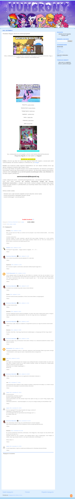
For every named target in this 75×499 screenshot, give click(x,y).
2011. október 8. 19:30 (16, 330)
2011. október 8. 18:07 (24, 321)
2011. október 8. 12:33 (24, 303)
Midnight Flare (60, 52)
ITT (33, 219)
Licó (7, 358)
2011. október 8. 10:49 (16, 230)
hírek (8, 224)
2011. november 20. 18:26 (15, 408)
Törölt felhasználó (10, 273)
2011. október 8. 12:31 (15, 294)
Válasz (7, 243)
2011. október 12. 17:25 (18, 348)
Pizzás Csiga (60, 47)
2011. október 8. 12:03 (20, 273)
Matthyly (59, 50)
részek (11, 224)
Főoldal (27, 492)
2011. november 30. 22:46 (17, 430)
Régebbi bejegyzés (48, 492)
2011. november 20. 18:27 (25, 420)
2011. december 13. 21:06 (15, 446)
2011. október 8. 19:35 (24, 338)
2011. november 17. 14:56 (14, 382)
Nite (58, 49)
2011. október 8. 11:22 (24, 256)
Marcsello (59, 56)
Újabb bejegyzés (8, 492)
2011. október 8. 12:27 (24, 286)
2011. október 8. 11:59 (16, 264)
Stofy (58, 53)
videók (14, 224)
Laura (7, 392)
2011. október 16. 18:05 (24, 374)
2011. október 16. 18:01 (14, 358)
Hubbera (8, 247)
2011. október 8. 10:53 (16, 247)
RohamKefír (9, 348)
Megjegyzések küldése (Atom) (15, 495)
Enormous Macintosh (13, 222)
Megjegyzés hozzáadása (9, 453)
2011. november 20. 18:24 (15, 392)
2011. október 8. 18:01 (16, 311)
